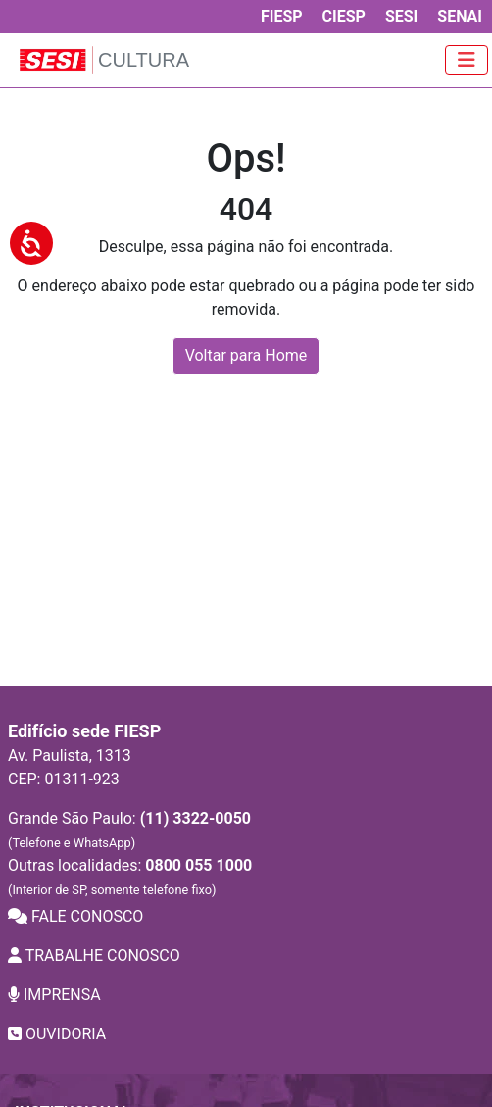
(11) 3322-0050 (195, 818)
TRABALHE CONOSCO (94, 955)
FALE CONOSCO (75, 916)
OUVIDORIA (57, 1034)
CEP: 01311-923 (64, 779)
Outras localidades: (130, 876)
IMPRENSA (54, 994)
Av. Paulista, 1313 (69, 755)
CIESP (344, 16)
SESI (401, 16)
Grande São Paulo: (129, 829)
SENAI (459, 16)
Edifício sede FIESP (84, 731)
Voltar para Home (246, 355)
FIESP (282, 16)
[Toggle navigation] (466, 60)
